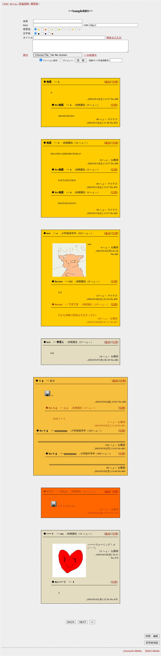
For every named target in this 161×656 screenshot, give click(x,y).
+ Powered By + (132, 653)
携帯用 (34, 3)
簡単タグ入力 (113, 37)
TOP (5, 3)
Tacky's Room (152, 652)
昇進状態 (24, 3)
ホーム (13, 3)
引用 (114, 84)
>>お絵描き (90, 57)
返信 (107, 84)
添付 (25, 57)
